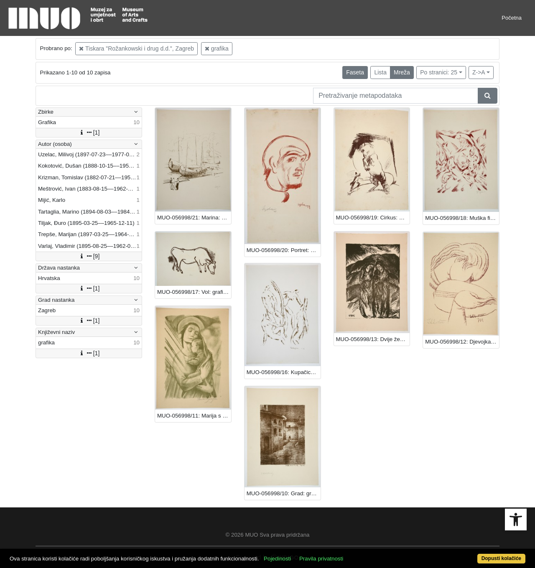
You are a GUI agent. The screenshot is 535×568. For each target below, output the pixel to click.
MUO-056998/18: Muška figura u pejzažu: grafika (462, 218)
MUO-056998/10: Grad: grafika (284, 493)
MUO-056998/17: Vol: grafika (193, 292)
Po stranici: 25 (438, 72)
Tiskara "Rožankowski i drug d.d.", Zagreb (136, 48)
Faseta (355, 72)
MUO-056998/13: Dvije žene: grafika (373, 339)
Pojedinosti (277, 558)
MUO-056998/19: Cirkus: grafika (373, 217)
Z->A (478, 72)
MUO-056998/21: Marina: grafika (194, 217)
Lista (380, 72)
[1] (89, 132)
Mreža (402, 72)
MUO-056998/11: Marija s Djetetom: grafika (194, 416)
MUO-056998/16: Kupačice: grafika (284, 372)
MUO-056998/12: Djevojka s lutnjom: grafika (462, 342)
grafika (217, 48)
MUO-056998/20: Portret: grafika (284, 250)
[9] (89, 256)
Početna (512, 18)
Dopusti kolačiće (501, 558)
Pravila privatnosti (321, 558)
